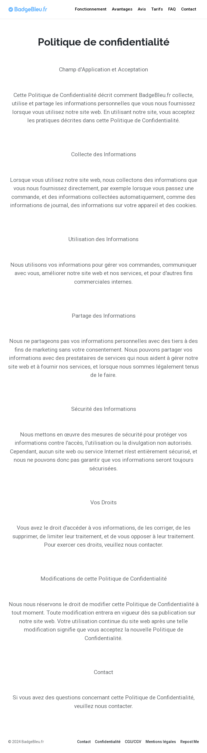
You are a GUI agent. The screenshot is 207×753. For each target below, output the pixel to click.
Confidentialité (107, 742)
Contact (188, 9)
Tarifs (157, 9)
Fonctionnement (90, 9)
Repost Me (189, 742)
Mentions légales (161, 742)
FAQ (172, 9)
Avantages (122, 9)
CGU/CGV (133, 742)
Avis (142, 9)
